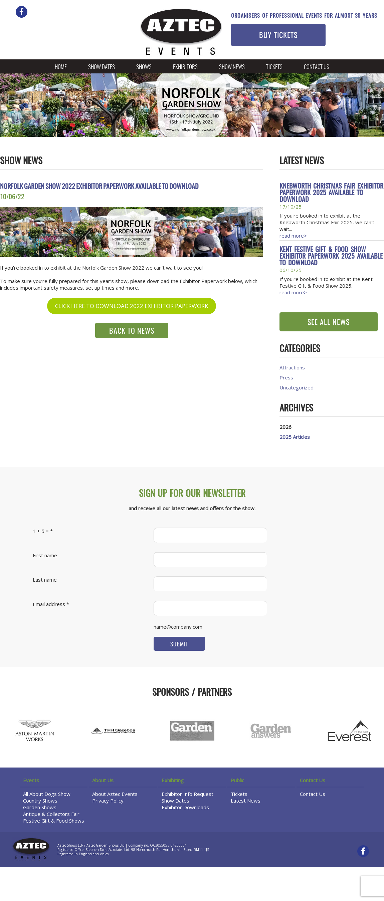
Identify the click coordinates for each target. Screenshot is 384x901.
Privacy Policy (108, 800)
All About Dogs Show (46, 794)
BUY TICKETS (278, 35)
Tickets (274, 67)
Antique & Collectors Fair (51, 814)
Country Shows (40, 800)
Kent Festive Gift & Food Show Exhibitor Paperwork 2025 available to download (331, 257)
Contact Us (316, 67)
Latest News (245, 800)
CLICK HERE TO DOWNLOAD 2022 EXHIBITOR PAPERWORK (131, 306)
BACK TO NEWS (131, 331)
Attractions (292, 367)
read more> (293, 235)
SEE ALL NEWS (329, 322)
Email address (49, 604)
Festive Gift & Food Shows (53, 820)
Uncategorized (296, 387)
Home (61, 67)
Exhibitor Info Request (187, 794)
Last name (45, 579)
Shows (144, 67)
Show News (232, 67)
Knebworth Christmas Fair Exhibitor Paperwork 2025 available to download (331, 193)
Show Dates (101, 67)
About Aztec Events (115, 794)
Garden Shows (39, 807)
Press (286, 377)
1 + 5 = (41, 531)
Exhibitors (185, 67)
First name (45, 555)
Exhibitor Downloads (185, 807)
